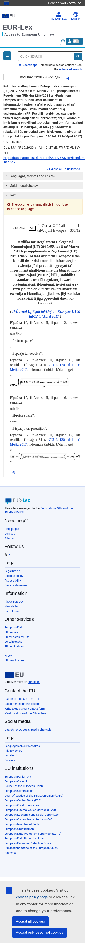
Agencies (11, 852)
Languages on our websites (22, 746)
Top (13, 471)
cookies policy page (32, 897)
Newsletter (12, 606)
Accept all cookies (30, 921)
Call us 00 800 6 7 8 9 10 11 (22, 699)
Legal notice (12, 571)
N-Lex (8, 655)
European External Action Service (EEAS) (30, 810)
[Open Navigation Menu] (7, 55)
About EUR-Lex (14, 601)
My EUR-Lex (59, 16)
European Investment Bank (22, 824)
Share (70, 79)
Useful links (12, 611)
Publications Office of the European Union (31, 848)
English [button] (75, 16)
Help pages (12, 529)
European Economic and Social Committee (32, 814)
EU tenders (11, 632)
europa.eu (34, 682)
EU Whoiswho (13, 641)
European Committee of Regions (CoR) (29, 819)
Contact (10, 533)
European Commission (19, 791)
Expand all (54, 169)
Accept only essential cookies (39, 932)
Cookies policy (14, 575)
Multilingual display (21, 185)
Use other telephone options (22, 703)
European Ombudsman (19, 829)
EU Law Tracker (15, 660)
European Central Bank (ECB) (23, 800)
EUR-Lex (17, 27)
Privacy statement (16, 585)
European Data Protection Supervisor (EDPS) (33, 833)
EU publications (14, 646)
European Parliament (18, 776)
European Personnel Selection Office (28, 843)
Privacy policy (13, 750)
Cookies (10, 760)
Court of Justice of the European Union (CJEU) (34, 795)
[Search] (78, 56)
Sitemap (10, 538)
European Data (14, 627)
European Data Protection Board (25, 838)
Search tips (28, 65)
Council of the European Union (24, 786)
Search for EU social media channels (28, 729)
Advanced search (70, 69)
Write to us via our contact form (25, 708)
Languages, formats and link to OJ (31, 176)
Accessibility (13, 580)
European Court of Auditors (22, 805)
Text (10, 195)
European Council (16, 781)
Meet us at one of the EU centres (25, 713)
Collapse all (73, 169)
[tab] (43, 176)
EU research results (17, 637)
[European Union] (14, 675)
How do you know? (64, 3)
